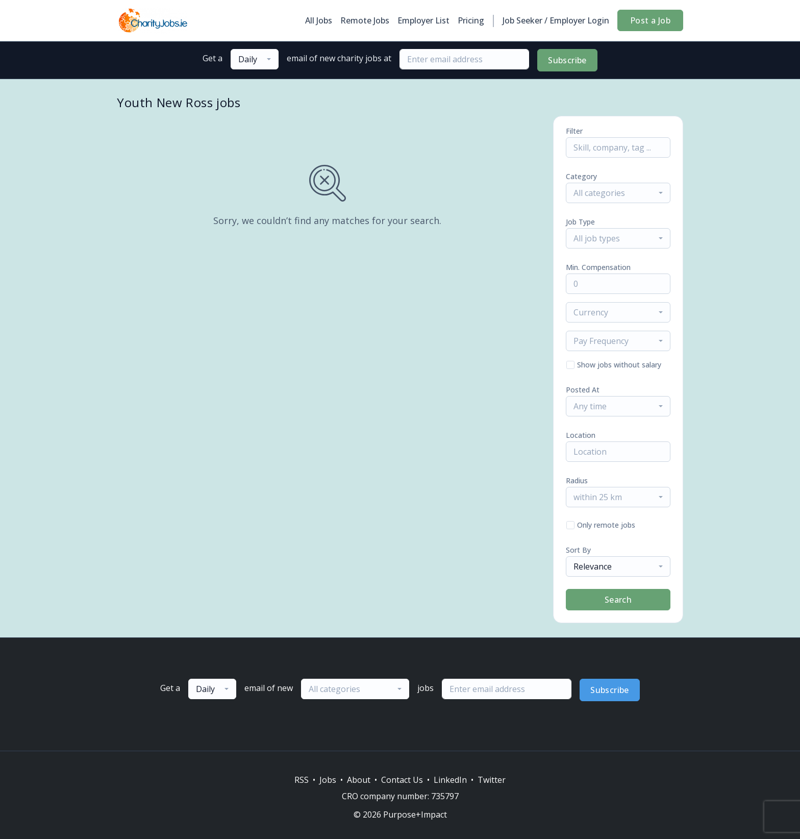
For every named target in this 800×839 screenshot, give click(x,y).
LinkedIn (450, 779)
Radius (577, 480)
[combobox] (255, 59)
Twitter (492, 779)
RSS (301, 779)
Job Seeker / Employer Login (556, 20)
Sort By (578, 550)
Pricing (471, 20)
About (358, 779)
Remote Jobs (364, 20)
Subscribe (567, 60)
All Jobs (318, 20)
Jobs (327, 779)
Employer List (423, 20)
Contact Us (402, 779)
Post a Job (650, 20)
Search (618, 599)
